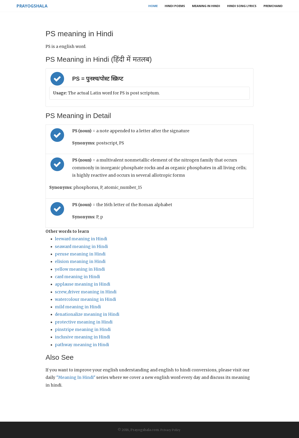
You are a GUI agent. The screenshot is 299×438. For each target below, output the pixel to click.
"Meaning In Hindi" (75, 377)
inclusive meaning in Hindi (82, 337)
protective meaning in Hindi (84, 322)
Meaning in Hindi (206, 6)
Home (153, 6)
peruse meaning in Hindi (80, 254)
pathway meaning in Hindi (82, 344)
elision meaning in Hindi (80, 261)
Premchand (273, 6)
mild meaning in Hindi (78, 306)
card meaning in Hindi (77, 276)
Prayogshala (31, 6)
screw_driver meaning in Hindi (86, 291)
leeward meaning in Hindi (81, 238)
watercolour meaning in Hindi (85, 299)
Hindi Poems (175, 6)
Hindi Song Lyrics (241, 6)
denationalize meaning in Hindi (87, 314)
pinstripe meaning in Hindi (83, 329)
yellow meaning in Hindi (80, 269)
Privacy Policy (170, 430)
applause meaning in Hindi (82, 284)
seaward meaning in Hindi (81, 246)
